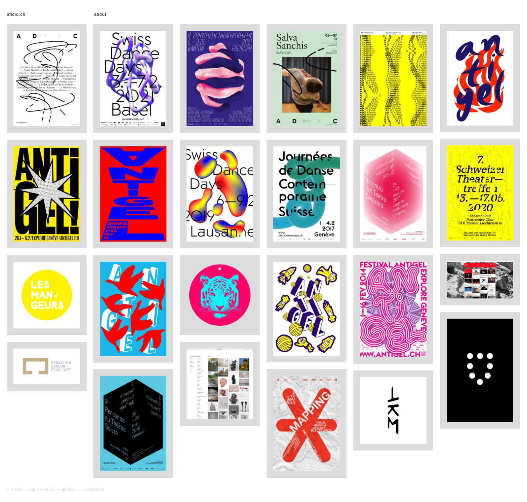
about (100, 14)
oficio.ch (16, 14)
